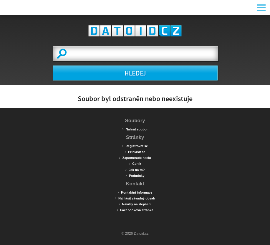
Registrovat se (135, 145)
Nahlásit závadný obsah (135, 198)
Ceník (135, 163)
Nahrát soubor (135, 129)
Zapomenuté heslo (135, 157)
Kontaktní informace (134, 192)
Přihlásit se (135, 151)
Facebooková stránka (135, 209)
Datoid (135, 30)
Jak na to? (135, 169)
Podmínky (134, 175)
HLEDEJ (135, 73)
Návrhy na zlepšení (135, 204)
